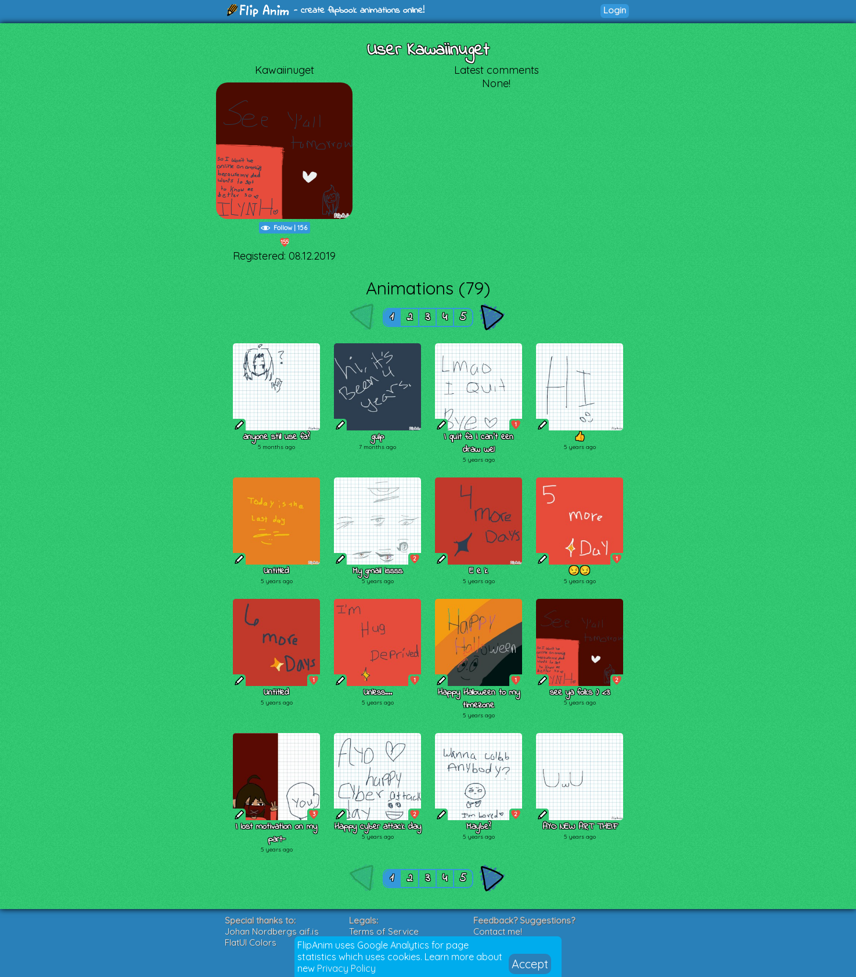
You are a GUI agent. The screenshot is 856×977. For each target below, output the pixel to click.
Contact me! (497, 931)
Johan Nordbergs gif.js (272, 931)
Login (614, 10)
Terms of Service (384, 931)
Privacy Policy (346, 968)
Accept (530, 964)
